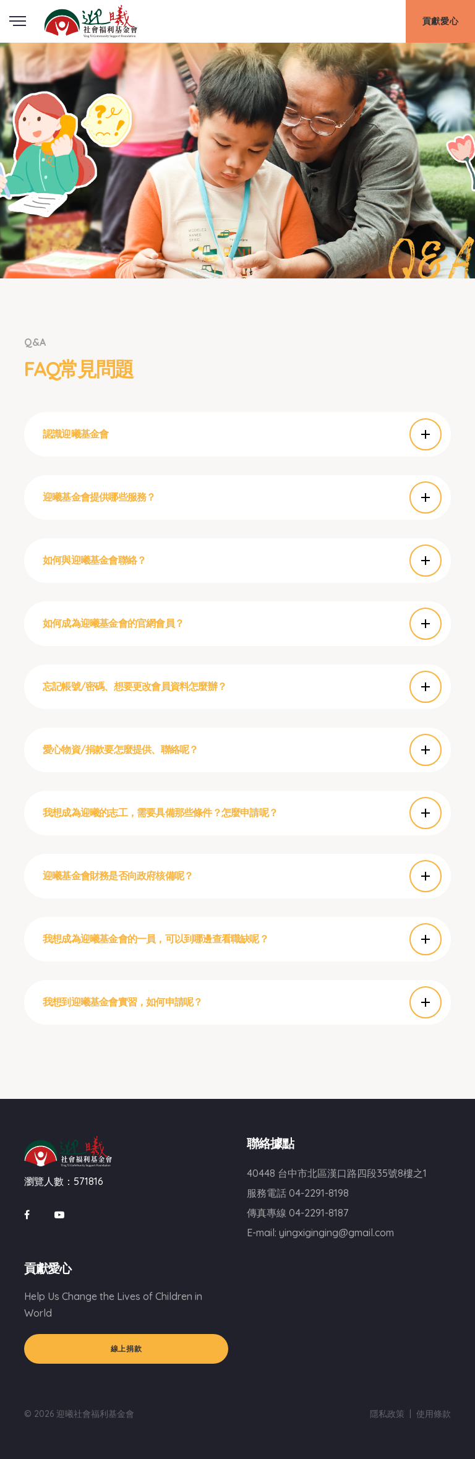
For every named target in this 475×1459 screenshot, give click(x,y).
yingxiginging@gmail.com (336, 1232)
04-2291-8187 (318, 1213)
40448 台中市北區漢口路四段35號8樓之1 (337, 1173)
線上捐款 (126, 1348)
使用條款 (433, 1413)
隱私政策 (387, 1413)
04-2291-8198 (319, 1193)
